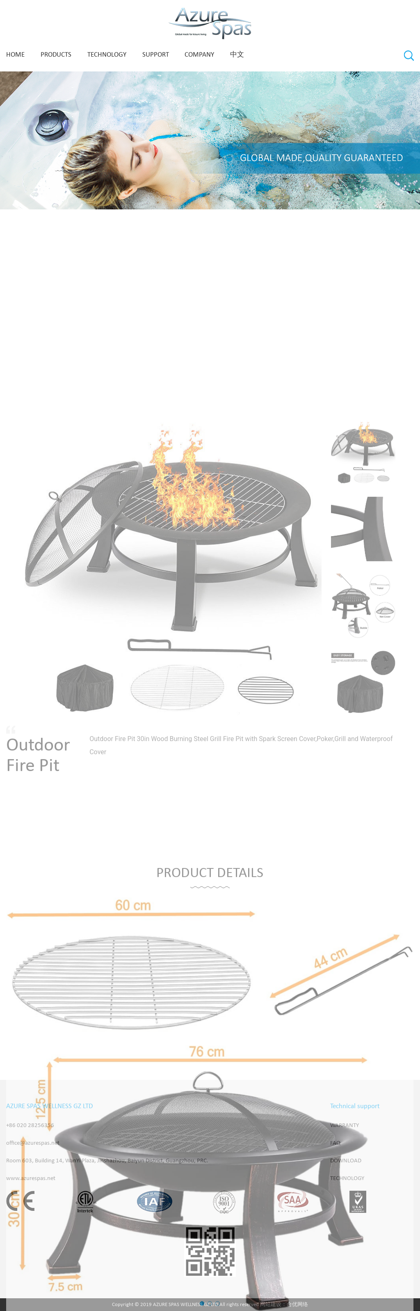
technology (106, 54)
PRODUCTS (56, 54)
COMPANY (199, 54)
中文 (237, 54)
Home (15, 54)
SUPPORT (155, 54)
